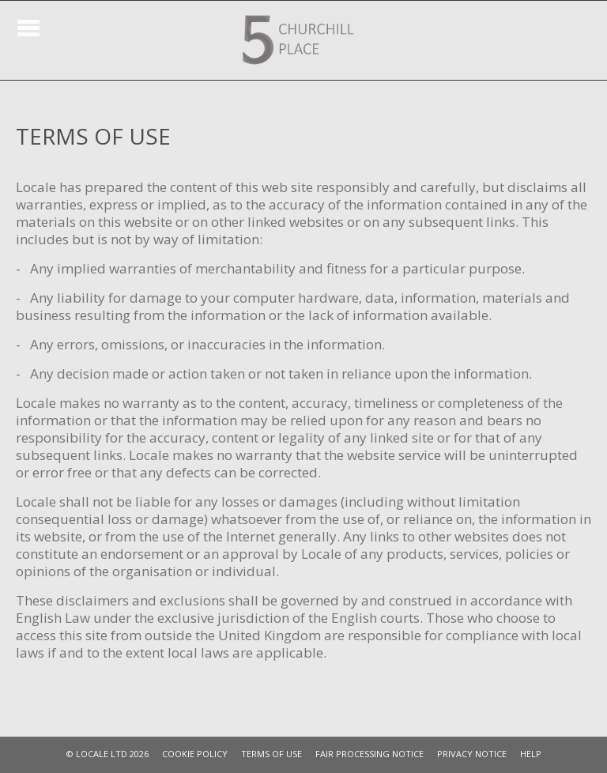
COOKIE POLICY (195, 754)
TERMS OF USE (271, 754)
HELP (530, 754)
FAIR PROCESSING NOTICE (369, 754)
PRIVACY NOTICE (472, 754)
